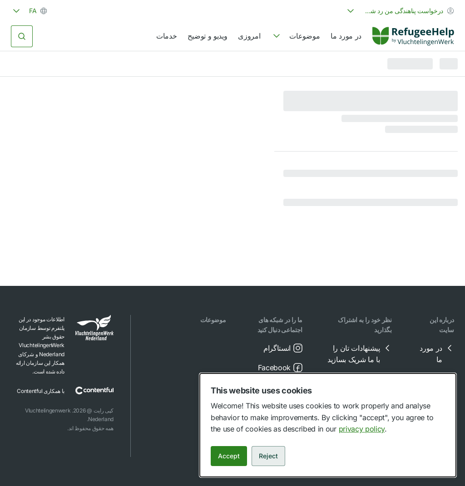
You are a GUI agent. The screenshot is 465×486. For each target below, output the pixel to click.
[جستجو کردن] (22, 36)
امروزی (249, 35)
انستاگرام (283, 348)
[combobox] (399, 10)
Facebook (280, 367)
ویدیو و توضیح (207, 35)
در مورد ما (346, 35)
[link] (413, 36)
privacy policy (362, 428)
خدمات (166, 35)
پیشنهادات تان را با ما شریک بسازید (360, 353)
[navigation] (295, 36)
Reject (268, 456)
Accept (229, 456)
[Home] (413, 36)
